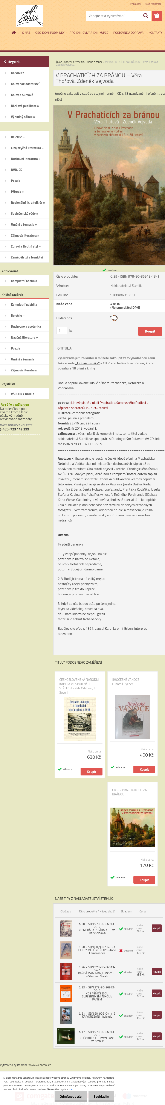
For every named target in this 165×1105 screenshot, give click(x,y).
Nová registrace (153, 4)
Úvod (59, 62)
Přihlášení (135, 4)
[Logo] (29, 16)
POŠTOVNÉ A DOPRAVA (128, 32)
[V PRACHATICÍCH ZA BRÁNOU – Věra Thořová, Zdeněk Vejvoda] (109, 107)
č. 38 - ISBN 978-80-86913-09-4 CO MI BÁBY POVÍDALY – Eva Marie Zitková (97, 928)
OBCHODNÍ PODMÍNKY (49, 32)
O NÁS (26, 32)
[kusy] (61, 330)
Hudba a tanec (94, 62)
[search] (146, 16)
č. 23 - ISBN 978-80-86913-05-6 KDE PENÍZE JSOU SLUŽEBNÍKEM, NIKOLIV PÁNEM (97, 993)
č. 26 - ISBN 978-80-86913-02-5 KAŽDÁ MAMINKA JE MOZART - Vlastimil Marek (97, 971)
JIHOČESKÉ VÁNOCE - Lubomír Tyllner (126, 682)
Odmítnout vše (70, 1096)
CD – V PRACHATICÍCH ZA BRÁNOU (129, 792)
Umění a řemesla (74, 62)
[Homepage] (14, 32)
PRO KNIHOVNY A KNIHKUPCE (89, 32)
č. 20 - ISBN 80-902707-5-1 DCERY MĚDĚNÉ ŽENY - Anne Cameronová (97, 950)
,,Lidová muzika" (87, 363)
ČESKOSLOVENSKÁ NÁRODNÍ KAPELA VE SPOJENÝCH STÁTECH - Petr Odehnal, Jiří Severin (79, 686)
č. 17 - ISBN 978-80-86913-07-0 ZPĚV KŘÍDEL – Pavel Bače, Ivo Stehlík (97, 1036)
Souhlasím (101, 1096)
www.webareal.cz (40, 1064)
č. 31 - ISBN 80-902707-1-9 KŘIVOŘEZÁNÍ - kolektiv (97, 1015)
